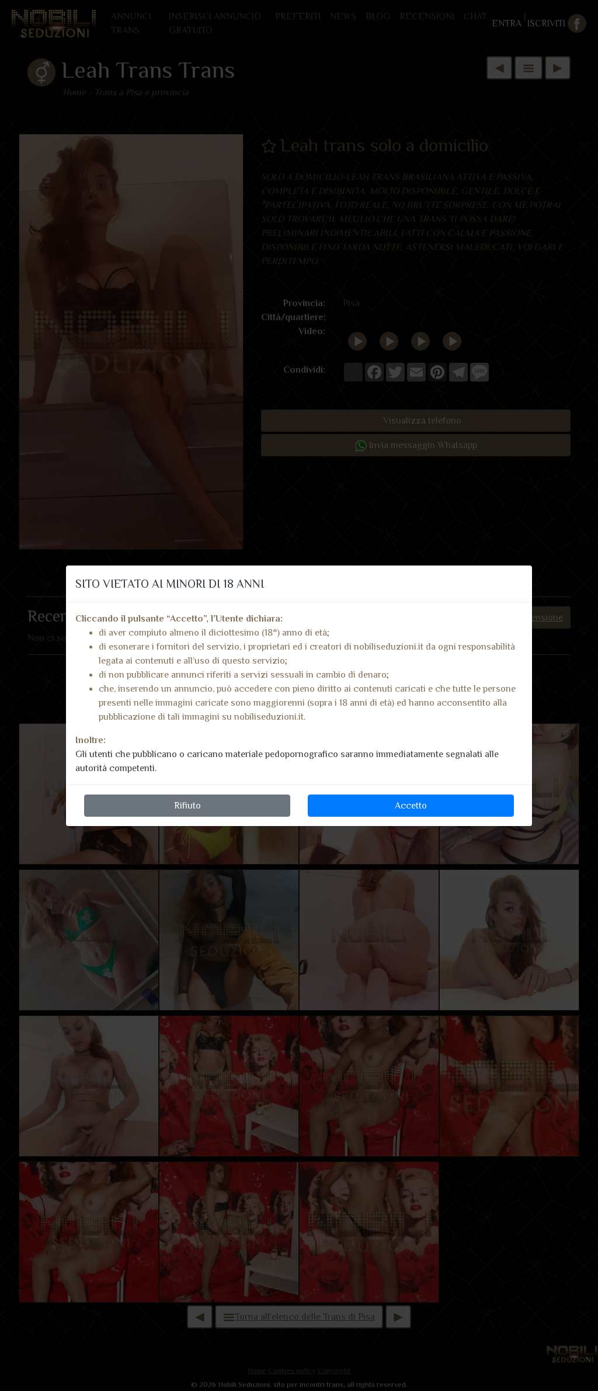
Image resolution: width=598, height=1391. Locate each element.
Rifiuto (187, 805)
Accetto (411, 805)
